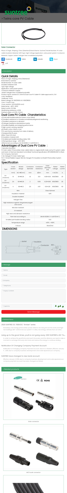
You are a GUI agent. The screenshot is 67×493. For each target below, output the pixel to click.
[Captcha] (26, 306)
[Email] (33, 275)
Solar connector (33, 421)
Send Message (33, 312)
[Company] (33, 280)
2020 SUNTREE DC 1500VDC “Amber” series (18, 324)
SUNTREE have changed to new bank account (20, 356)
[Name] (33, 270)
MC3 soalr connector (33, 472)
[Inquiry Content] (33, 295)
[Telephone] (33, 285)
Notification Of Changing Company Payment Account (24, 345)
